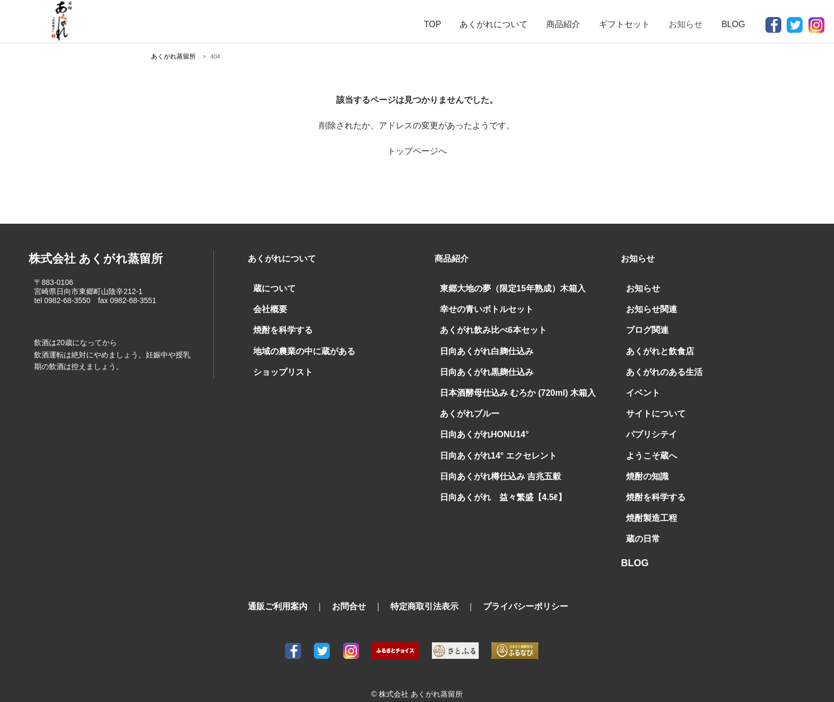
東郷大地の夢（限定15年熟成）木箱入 (504, 287)
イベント (641, 385)
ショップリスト (279, 366)
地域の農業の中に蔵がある (298, 346)
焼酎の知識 (644, 464)
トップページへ (417, 151)
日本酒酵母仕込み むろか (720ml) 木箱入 (508, 385)
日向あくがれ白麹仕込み (481, 346)
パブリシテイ (648, 425)
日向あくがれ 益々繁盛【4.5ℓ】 (494, 483)
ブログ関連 (644, 327)
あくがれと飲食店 (656, 346)
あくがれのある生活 (659, 366)
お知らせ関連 (648, 307)
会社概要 (268, 307)
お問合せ (349, 589)
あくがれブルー (466, 405)
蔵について (271, 287)
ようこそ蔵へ (648, 444)
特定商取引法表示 (424, 589)
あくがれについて (494, 24)
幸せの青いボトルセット (481, 307)
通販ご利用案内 (277, 589)
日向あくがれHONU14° (479, 425)
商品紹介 (563, 24)
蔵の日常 (641, 523)
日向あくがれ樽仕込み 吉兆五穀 (493, 464)
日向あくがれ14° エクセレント (491, 444)
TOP (432, 24)
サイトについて (652, 405)
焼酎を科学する (279, 327)
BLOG (733, 24)
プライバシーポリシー (525, 589)
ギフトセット (624, 24)
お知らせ (641, 287)
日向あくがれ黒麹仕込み (481, 366)
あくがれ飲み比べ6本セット (486, 327)
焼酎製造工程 (648, 503)
